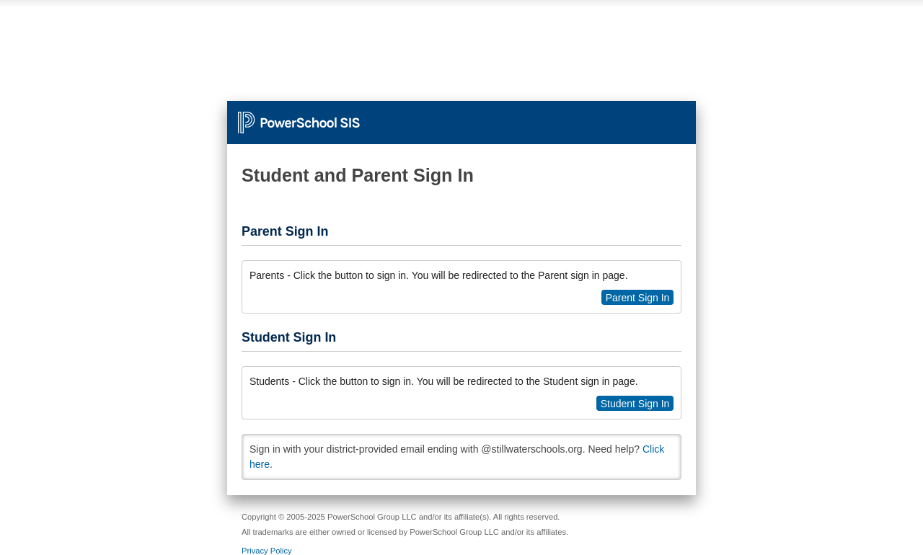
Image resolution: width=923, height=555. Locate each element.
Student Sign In (635, 403)
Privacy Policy (267, 550)
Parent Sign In (638, 297)
